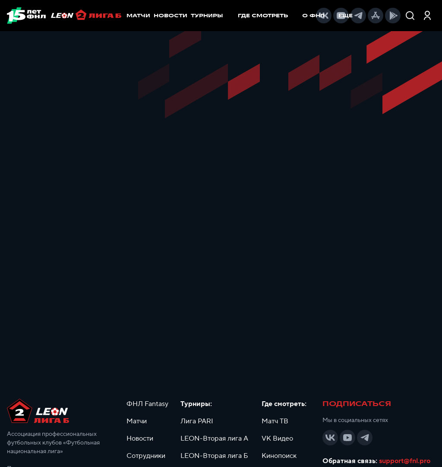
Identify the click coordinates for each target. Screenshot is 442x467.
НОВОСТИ (170, 15)
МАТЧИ (138, 15)
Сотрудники (145, 455)
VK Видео (277, 438)
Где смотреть (267, 15)
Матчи (136, 421)
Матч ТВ (275, 421)
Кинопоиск (279, 455)
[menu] (273, 15)
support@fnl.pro (404, 461)
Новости (139, 438)
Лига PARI (196, 421)
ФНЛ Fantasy (147, 404)
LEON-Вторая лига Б (214, 455)
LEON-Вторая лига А (214, 438)
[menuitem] (267, 15)
